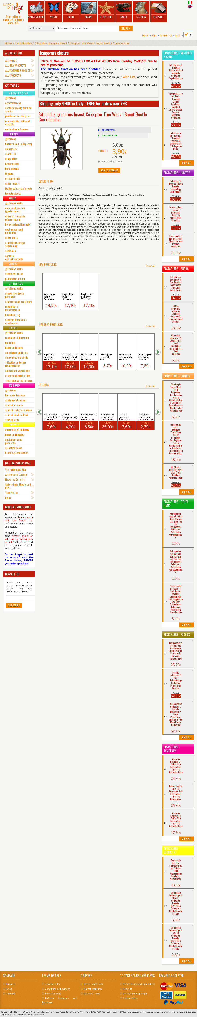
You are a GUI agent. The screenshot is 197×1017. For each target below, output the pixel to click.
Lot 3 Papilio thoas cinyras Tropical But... (107, 416)
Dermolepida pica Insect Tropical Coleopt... (145, 356)
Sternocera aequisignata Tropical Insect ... (125, 356)
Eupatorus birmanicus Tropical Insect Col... (50, 356)
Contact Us (166, 35)
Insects (54, 10)
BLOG (177, 35)
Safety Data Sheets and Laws (18, 486)
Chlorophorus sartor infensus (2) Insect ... (88, 416)
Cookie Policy (130, 998)
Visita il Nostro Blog (16, 469)
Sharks (89, 10)
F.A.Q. (9, 988)
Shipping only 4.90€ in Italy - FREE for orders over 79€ (83, 103)
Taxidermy (141, 10)
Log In (145, 35)
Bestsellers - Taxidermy (172, 748)
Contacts (10, 993)
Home (154, 35)
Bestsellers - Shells (176, 269)
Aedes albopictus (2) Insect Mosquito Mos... (69, 416)
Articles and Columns (16, 474)
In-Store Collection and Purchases (59, 1000)
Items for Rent (53, 993)
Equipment (158, 10)
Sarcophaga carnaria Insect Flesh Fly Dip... (51, 416)
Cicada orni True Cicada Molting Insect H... (145, 416)
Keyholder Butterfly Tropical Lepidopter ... (88, 296)
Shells (71, 10)
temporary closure (54, 53)
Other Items (106, 10)
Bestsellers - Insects (177, 173)
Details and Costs (93, 984)
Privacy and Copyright (135, 993)
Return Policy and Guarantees (139, 984)
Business (10, 984)
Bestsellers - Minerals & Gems (178, 55)
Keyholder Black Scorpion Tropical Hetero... (68, 296)
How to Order (52, 984)
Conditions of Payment (57, 988)
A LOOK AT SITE (13, 53)
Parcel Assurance (93, 988)
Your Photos (11, 493)
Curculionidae (24, 43)
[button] (41, 352)
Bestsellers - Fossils (177, 634)
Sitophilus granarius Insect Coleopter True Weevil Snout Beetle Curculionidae (82, 43)
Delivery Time (92, 993)
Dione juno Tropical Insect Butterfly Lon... (108, 356)
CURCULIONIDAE (109, 135)
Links (8, 497)
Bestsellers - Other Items (176, 503)
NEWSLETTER (12, 574)
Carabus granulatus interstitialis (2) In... (125, 416)
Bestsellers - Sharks (177, 376)
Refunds (127, 988)
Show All (150, 265)
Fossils (124, 10)
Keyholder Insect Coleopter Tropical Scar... (49, 296)
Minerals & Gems (36, 10)
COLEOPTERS (108, 130)
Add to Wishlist (109, 170)
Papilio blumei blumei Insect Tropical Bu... (70, 356)
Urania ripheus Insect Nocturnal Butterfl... (89, 356)
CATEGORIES (12, 86)
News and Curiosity (15, 479)
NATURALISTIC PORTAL (18, 463)
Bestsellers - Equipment (172, 850)
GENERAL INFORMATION (18, 507)
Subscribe (14, 605)
